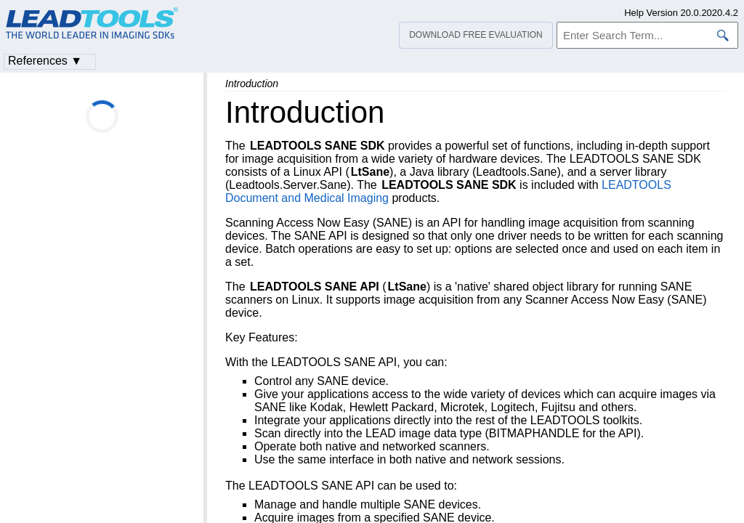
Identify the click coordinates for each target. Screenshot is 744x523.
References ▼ (45, 60)
